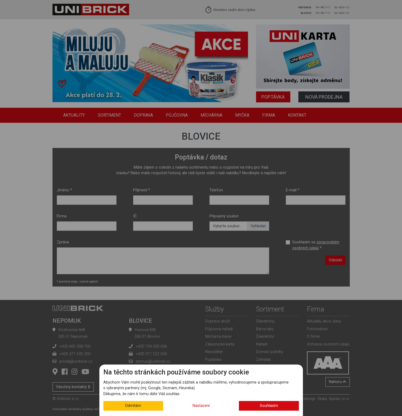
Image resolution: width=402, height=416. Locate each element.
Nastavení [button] (201, 405)
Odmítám (133, 405)
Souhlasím (269, 405)
